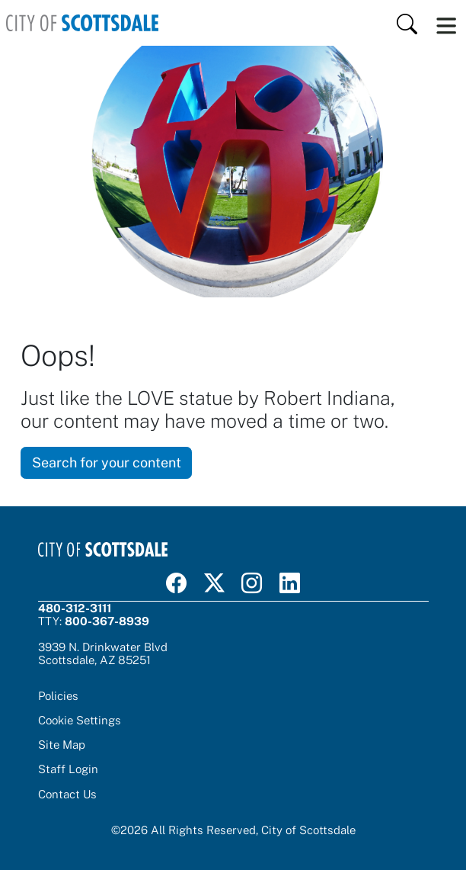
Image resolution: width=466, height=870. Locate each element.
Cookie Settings (79, 720)
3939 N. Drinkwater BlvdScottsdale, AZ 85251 (103, 653)
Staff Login (68, 768)
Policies (58, 695)
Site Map (61, 744)
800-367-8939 (107, 621)
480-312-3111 (74, 608)
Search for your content (106, 462)
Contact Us (67, 794)
